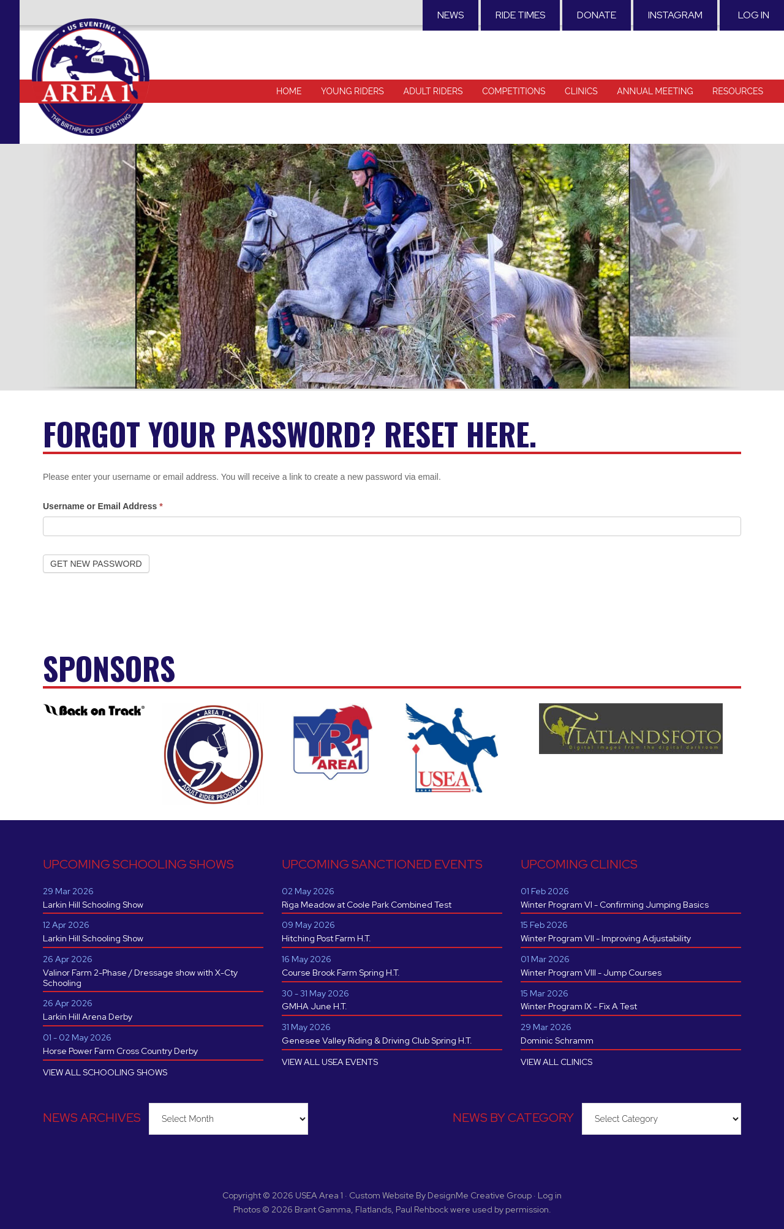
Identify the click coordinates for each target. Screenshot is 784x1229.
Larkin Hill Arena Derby (87, 1016)
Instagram (675, 15)
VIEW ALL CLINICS (556, 1061)
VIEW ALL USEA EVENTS (330, 1061)
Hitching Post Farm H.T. (326, 938)
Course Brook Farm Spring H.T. (341, 972)
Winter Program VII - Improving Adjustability (606, 938)
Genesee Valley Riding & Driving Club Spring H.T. (377, 1040)
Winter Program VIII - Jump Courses (591, 972)
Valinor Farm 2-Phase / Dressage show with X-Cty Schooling (140, 977)
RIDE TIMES (520, 15)
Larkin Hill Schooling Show (93, 904)
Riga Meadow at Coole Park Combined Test (366, 904)
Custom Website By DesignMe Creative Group (440, 1195)
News (450, 15)
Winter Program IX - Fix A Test (579, 1006)
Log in (753, 15)
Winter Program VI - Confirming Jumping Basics (615, 904)
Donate (596, 15)
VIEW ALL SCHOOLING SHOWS (105, 1072)
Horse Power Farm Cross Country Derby (120, 1050)
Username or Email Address (103, 506)
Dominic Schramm (557, 1040)
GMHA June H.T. (314, 1006)
